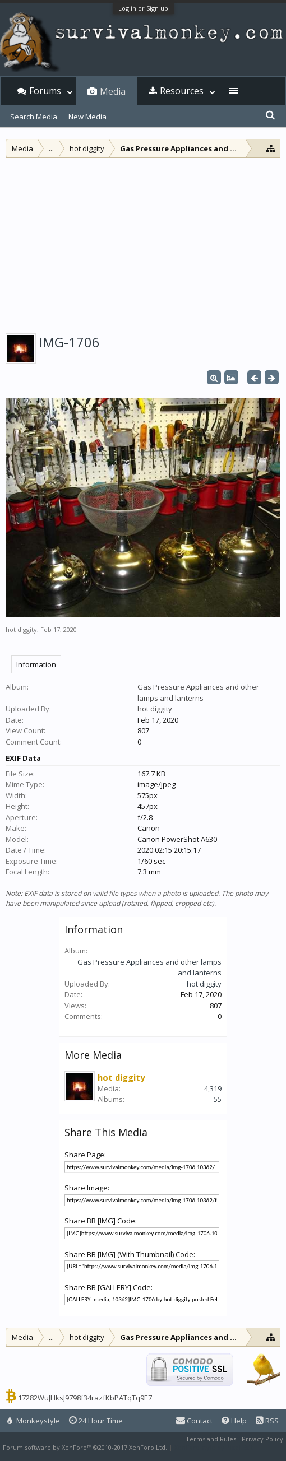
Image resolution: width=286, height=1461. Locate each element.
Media (113, 91)
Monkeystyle (33, 1421)
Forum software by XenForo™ (85, 1447)
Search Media (33, 116)
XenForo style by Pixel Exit (213, 1447)
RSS (267, 1421)
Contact (194, 1421)
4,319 (213, 1088)
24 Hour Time (96, 1421)
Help (234, 1421)
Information (36, 664)
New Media (87, 116)
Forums (45, 91)
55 (218, 1099)
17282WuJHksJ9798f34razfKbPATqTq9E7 (85, 1398)
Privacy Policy (262, 1439)
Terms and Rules (211, 1439)
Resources (182, 91)
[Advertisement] (143, 242)
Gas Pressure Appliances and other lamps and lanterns (198, 692)
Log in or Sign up (143, 8)
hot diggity (21, 629)
